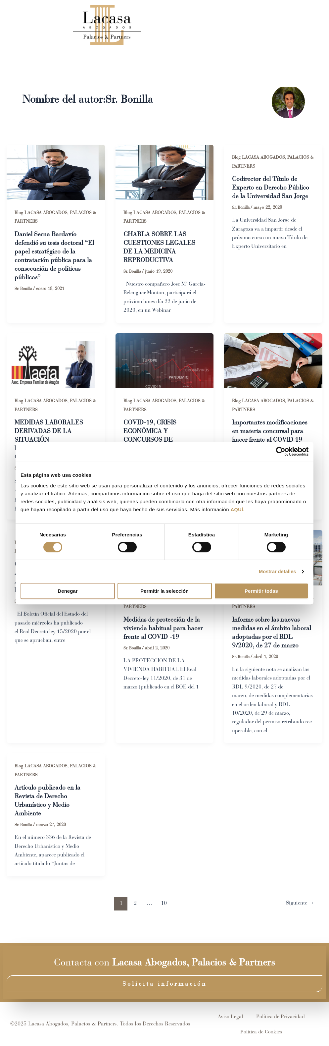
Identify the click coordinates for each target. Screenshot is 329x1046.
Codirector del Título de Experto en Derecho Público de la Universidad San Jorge (272, 188)
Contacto (275, 24)
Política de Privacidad (281, 1016)
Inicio (143, 24)
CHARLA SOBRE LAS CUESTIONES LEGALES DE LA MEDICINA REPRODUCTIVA (159, 248)
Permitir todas (261, 591)
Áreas (211, 25)
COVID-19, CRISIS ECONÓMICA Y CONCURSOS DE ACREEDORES (150, 436)
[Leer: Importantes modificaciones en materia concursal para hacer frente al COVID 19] (273, 361)
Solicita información (164, 983)
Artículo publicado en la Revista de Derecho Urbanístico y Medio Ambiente (49, 812)
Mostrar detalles (276, 571)
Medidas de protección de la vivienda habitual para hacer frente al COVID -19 (163, 629)
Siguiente (299, 914)
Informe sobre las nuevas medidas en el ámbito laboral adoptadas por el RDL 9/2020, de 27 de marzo (268, 638)
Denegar (67, 591)
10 (163, 914)
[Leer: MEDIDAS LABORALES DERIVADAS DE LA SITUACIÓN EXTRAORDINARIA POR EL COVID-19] (56, 361)
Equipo (175, 24)
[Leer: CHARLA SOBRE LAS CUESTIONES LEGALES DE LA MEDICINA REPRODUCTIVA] (165, 172)
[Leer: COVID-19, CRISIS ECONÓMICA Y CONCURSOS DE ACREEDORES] (165, 361)
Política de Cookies (261, 1031)
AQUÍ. (238, 510)
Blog (242, 24)
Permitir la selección (164, 591)
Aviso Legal (230, 1016)
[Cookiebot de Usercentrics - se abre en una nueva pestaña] (279, 451)
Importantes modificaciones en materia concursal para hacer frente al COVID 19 (271, 432)
